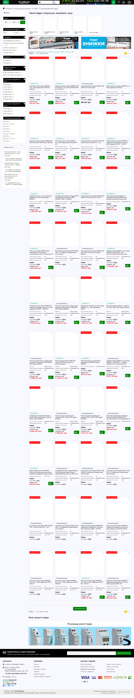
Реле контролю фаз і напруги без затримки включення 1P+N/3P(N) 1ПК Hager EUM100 (41, 365)
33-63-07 (84, 1)
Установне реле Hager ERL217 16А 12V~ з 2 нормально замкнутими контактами (117, 475)
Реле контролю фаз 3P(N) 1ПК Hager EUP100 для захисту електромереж (65, 365)
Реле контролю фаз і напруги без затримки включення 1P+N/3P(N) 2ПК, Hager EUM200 (66, 310)
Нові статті (8, 147)
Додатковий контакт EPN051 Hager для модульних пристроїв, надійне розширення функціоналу (41, 475)
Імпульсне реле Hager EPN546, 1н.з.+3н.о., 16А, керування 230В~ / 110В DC (66, 585)
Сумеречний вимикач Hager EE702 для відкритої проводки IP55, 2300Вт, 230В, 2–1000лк (67, 200)
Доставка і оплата (40, 672)
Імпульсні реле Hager (35, 33)
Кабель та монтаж (112, 670)
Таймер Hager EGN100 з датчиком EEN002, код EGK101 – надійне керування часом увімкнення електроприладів (118, 365)
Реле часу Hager (95, 33)
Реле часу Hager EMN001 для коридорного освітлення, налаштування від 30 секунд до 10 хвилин (41, 255)
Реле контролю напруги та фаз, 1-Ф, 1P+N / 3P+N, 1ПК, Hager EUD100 (117, 309)
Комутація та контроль (88, 672)
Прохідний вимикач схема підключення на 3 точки (12, 153)
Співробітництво (39, 677)
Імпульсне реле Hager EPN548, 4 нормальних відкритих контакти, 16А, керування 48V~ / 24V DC (92, 530)
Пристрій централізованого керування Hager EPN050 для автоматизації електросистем (116, 200)
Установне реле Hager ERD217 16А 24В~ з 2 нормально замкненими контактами (66, 530)
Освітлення (110, 672)
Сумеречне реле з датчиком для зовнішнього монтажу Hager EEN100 (41, 200)
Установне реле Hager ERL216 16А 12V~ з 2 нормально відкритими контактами (66, 255)
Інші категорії (111, 675)
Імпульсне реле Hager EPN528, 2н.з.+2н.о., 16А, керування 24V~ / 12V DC (41, 585)
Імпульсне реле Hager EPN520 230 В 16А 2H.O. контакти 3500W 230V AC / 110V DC (67, 90)
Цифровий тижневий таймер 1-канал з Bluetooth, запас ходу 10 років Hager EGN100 (40, 420)
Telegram (102, 3)
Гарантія (36, 675)
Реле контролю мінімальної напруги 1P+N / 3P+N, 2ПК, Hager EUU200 (92, 420)
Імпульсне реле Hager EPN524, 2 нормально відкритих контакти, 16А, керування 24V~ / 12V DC (117, 145)
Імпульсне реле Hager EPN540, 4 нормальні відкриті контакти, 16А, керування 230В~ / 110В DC (41, 310)
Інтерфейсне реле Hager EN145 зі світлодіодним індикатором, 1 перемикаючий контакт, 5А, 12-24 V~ (66, 475)
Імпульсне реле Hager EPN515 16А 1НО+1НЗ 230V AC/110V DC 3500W (41, 144)
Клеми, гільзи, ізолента (114, 667)
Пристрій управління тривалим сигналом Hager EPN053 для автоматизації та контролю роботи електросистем (118, 420)
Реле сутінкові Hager (79, 33)
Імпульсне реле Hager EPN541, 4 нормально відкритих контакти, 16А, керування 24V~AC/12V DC (117, 530)
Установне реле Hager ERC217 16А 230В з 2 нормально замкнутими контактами (92, 475)
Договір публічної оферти (42, 680)
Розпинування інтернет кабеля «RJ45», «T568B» (12, 164)
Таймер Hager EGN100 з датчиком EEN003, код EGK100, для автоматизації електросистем (118, 255)
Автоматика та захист (88, 670)
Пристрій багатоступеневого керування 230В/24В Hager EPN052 (91, 365)
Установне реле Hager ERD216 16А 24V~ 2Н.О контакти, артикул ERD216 (92, 255)
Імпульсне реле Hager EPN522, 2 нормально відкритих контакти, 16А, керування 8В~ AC (117, 585)
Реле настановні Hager (65, 33)
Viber (95, 3)
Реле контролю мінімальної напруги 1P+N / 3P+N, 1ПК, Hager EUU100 (66, 420)
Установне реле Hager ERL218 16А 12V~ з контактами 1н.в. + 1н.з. (41, 529)
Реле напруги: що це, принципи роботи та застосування (11, 176)
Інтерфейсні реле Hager (49, 33)
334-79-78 (100, 1)
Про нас (36, 667)
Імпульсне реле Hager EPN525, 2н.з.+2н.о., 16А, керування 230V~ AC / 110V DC (92, 585)
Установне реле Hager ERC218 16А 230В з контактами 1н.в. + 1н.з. (92, 144)
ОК (23, 22)
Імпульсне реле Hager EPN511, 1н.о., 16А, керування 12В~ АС (118, 89)
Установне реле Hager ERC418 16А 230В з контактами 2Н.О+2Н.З (92, 199)
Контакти (37, 670)
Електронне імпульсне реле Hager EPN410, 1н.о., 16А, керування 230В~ (92, 310)
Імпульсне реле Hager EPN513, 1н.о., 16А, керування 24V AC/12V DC (66, 145)
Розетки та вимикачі (87, 675)
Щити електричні (86, 667)
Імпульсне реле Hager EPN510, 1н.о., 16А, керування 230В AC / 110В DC (40, 90)
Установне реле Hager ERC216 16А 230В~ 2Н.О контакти (92, 89)
